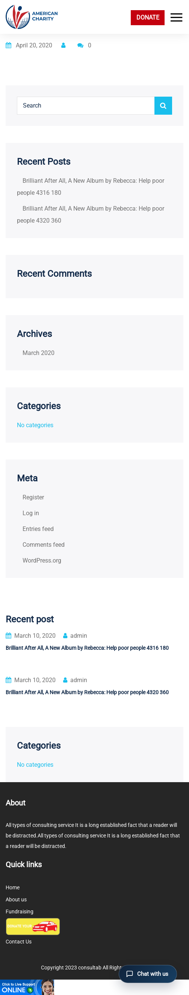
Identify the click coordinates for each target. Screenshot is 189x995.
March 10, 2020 (31, 635)
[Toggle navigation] (175, 17)
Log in (31, 513)
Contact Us (19, 942)
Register (33, 497)
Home (13, 887)
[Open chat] (148, 974)
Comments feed (44, 544)
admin (75, 635)
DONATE (147, 17)
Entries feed (38, 528)
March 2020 (38, 352)
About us (16, 899)
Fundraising (19, 912)
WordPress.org (42, 560)
